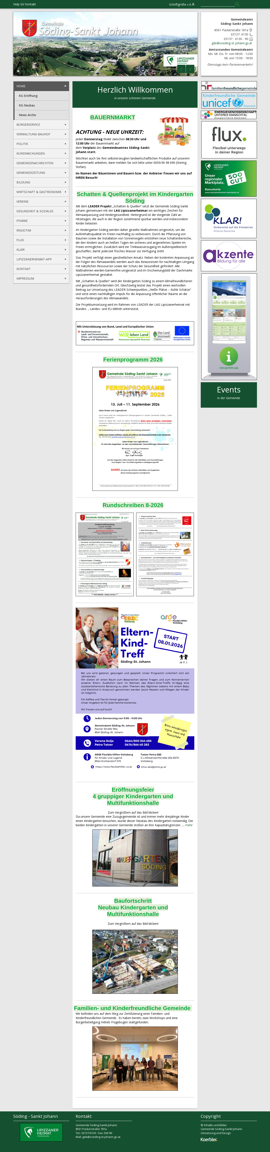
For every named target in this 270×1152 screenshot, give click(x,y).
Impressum (25, 278)
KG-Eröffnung (28, 96)
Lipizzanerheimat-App (34, 259)
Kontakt (30, 4)
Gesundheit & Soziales (34, 211)
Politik (22, 144)
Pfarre (22, 221)
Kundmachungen (30, 153)
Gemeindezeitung (30, 173)
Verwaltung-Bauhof (33, 134)
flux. (20, 240)
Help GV (18, 4)
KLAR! (20, 250)
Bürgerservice (28, 124)
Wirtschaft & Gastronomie (38, 192)
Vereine (22, 201)
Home (20, 86)
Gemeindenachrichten (34, 163)
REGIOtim (23, 230)
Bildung (23, 182)
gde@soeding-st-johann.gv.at (232, 43)
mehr (189, 825)
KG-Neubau (27, 105)
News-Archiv (27, 115)
